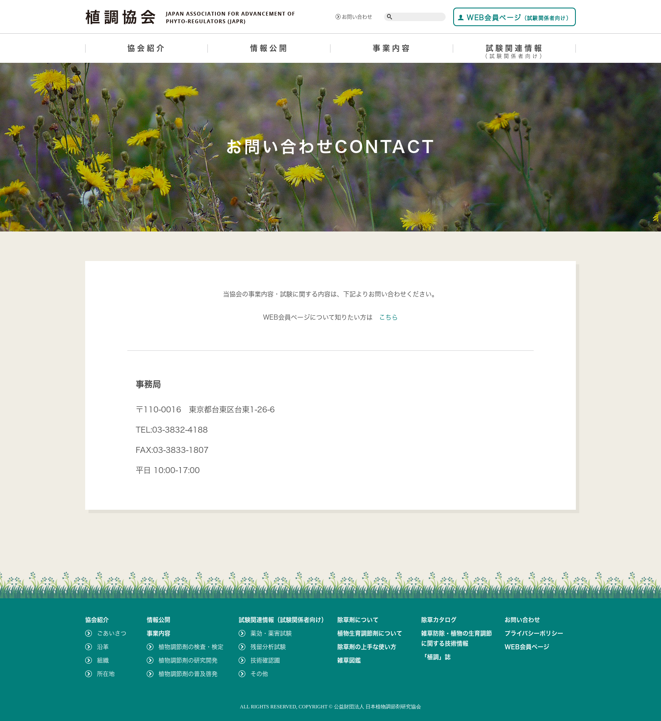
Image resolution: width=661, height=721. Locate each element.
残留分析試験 (268, 647)
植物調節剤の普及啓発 (188, 674)
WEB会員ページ (514, 17)
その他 (259, 674)
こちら (388, 317)
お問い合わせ (354, 16)
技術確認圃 (265, 660)
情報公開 (269, 48)
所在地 (106, 674)
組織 (103, 660)
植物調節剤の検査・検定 (191, 647)
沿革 (103, 647)
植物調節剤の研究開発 (188, 660)
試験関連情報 (514, 53)
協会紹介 (146, 48)
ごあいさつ (111, 633)
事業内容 (392, 48)
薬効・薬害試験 (271, 633)
